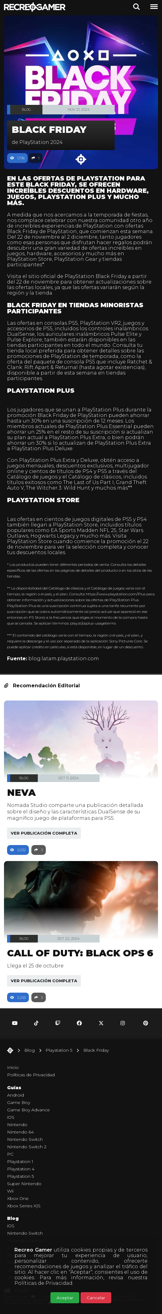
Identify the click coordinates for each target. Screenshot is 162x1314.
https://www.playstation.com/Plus (115, 594)
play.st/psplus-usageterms (93, 623)
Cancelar (96, 1297)
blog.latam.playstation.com (63, 658)
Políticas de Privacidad (43, 1283)
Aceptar (65, 1297)
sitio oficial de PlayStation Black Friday (77, 276)
